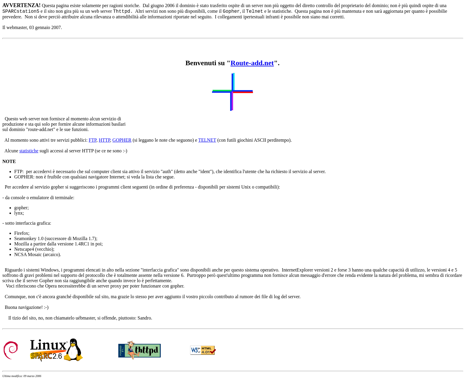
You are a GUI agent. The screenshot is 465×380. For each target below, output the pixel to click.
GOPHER (121, 140)
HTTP (104, 140)
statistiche (28, 150)
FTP (92, 140)
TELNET (207, 140)
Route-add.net (252, 63)
